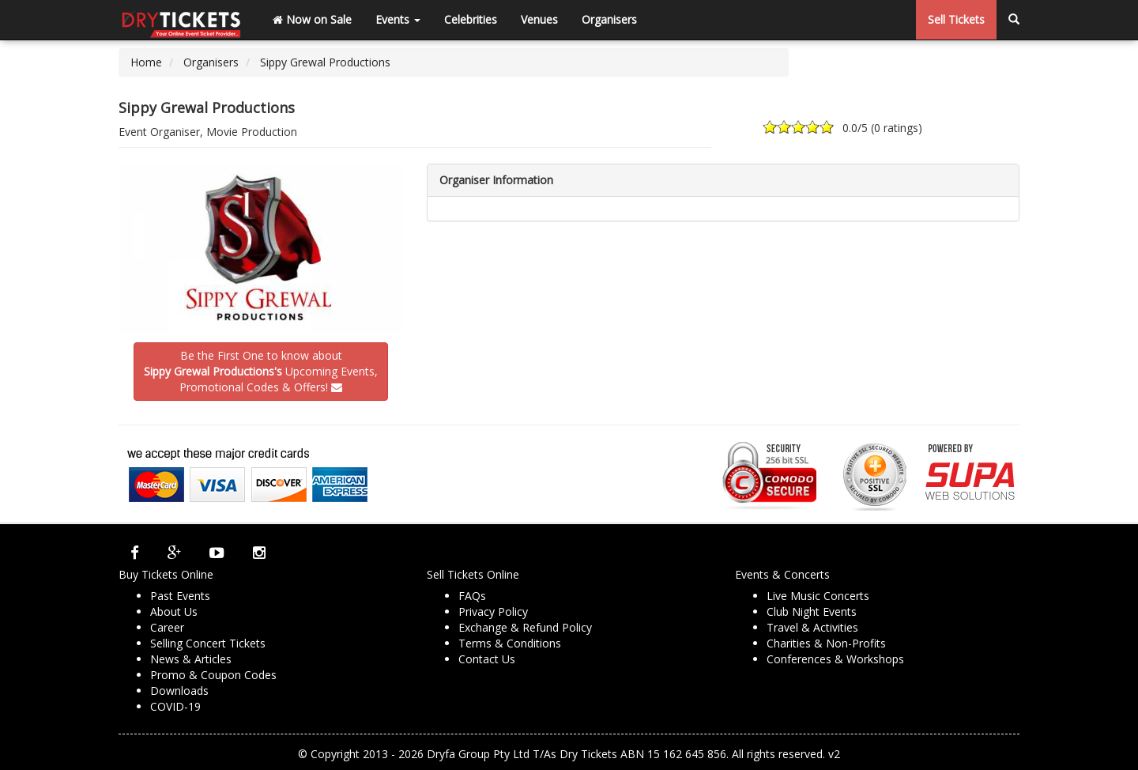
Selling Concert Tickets (208, 643)
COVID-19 (175, 706)
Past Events (180, 595)
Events (397, 19)
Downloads (179, 690)
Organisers (609, 19)
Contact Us (486, 658)
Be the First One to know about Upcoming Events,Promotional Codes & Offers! (261, 371)
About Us (174, 611)
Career (167, 627)
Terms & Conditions (509, 643)
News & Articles (191, 658)
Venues (539, 19)
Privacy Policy (493, 611)
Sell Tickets (956, 19)
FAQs (472, 595)
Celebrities (470, 19)
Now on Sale (312, 19)
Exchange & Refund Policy (525, 627)
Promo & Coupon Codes (213, 674)
